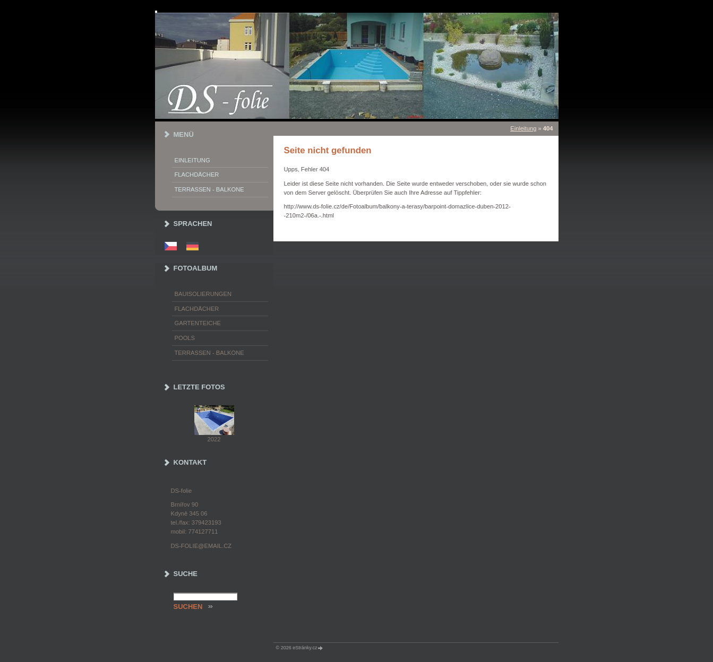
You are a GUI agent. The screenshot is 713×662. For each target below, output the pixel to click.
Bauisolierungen (203, 294)
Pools (185, 338)
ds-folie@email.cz (201, 546)
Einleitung (523, 128)
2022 (214, 439)
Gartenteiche (198, 323)
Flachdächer (197, 174)
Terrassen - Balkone (209, 189)
